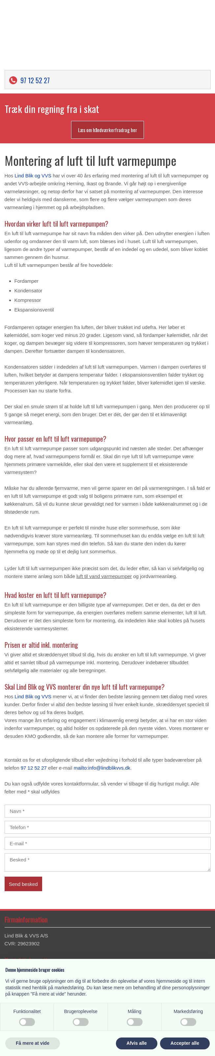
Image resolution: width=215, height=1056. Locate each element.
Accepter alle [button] (185, 1043)
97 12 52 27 (35, 80)
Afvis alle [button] (136, 1043)
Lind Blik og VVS (32, 175)
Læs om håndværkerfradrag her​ (107, 129)
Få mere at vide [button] (32, 1043)
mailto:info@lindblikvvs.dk (102, 768)
